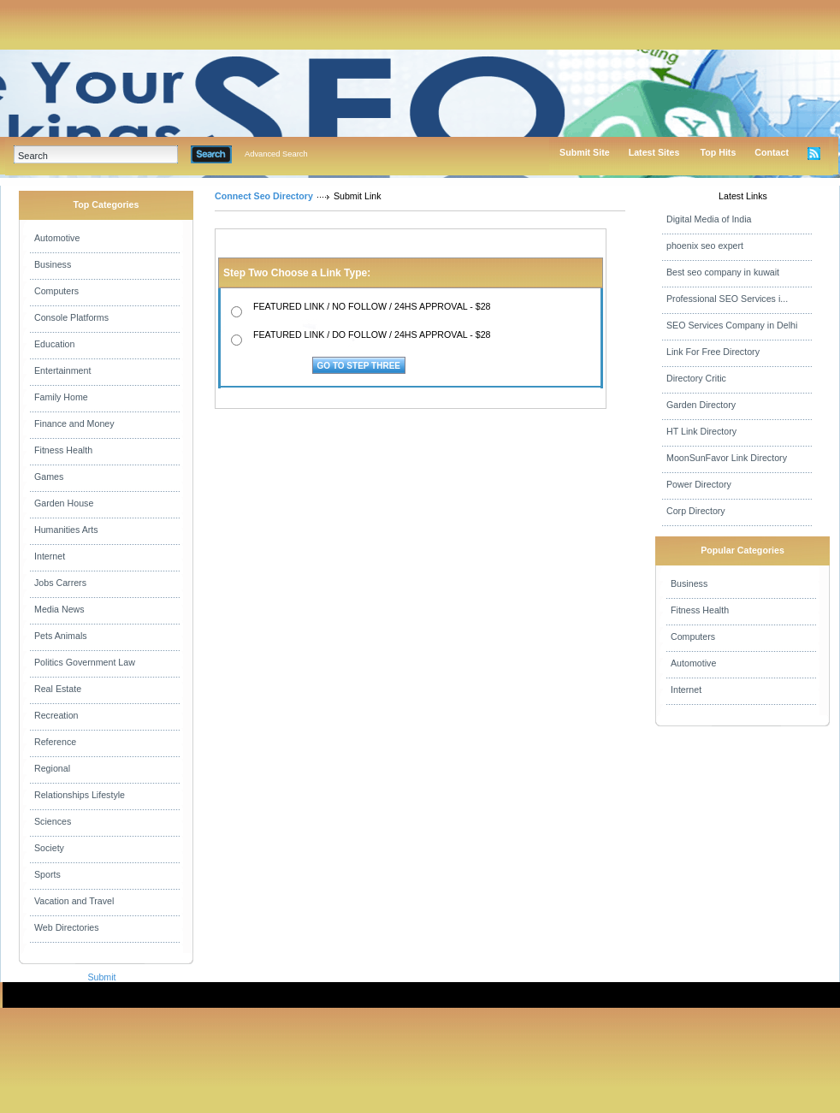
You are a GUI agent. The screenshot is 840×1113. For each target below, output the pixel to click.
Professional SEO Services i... (727, 298)
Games (48, 476)
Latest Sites (654, 152)
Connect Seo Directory (264, 196)
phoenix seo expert (704, 245)
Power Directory (698, 484)
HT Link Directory (701, 431)
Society (49, 848)
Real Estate (57, 689)
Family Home (61, 397)
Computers (56, 291)
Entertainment (62, 370)
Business (52, 264)
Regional (52, 768)
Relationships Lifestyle (79, 795)
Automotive (57, 238)
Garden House (63, 503)
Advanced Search (276, 154)
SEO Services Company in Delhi (731, 325)
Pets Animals (60, 636)
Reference (55, 742)
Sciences (52, 821)
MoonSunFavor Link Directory (726, 458)
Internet (49, 556)
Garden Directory (701, 405)
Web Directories (66, 927)
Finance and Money (74, 423)
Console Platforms (71, 317)
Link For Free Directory (713, 351)
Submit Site (584, 152)
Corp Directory (695, 511)
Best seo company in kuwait (722, 272)
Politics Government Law (84, 662)
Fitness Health (63, 450)
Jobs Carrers (60, 582)
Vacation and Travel (74, 901)
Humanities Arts (66, 529)
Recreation (56, 715)
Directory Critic (696, 378)
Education (54, 344)
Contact (771, 152)
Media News (59, 609)
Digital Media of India (709, 219)
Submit (101, 977)
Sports (47, 874)
